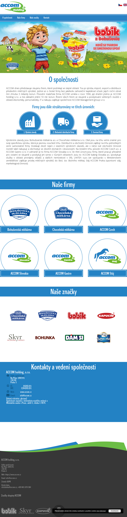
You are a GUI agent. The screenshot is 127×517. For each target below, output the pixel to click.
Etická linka (5, 485)
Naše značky (34, 18)
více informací (101, 511)
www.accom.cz (26, 392)
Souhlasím (114, 511)
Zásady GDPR (6, 482)
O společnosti (7, 18)
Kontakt (46, 18)
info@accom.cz (26, 396)
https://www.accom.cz (13, 475)
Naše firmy (21, 18)
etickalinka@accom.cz (9, 487)
